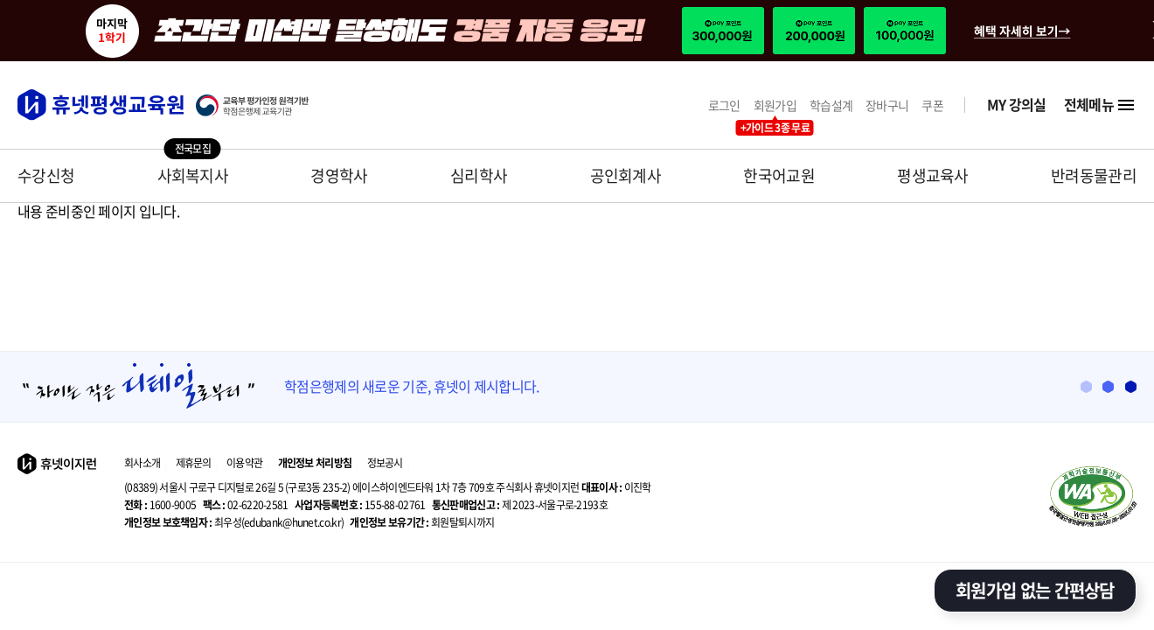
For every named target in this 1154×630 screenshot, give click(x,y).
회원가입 (775, 105)
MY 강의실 (1016, 104)
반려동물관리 (1094, 175)
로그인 (724, 105)
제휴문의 (194, 463)
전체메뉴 (1100, 105)
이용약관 (244, 463)
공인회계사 (626, 175)
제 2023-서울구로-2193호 (520, 505)
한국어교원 (779, 175)
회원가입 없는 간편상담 (1035, 590)
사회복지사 (193, 175)
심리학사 (478, 175)
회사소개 (142, 463)
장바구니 (887, 105)
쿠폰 (932, 105)
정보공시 (385, 463)
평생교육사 (933, 175)
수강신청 (45, 175)
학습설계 (831, 105)
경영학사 (338, 175)
